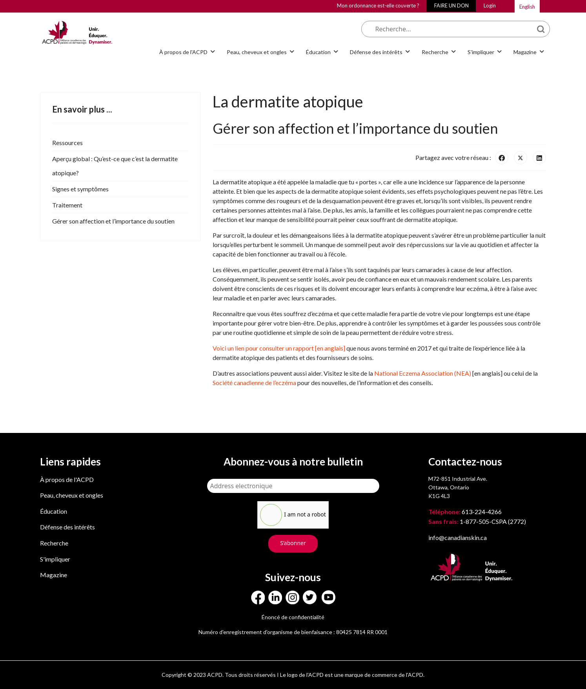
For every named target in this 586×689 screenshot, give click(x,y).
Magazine (53, 574)
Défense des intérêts (67, 527)
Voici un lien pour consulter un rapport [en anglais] (279, 348)
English (527, 7)
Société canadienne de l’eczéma (254, 382)
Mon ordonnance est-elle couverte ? (378, 5)
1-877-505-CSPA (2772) (477, 521)
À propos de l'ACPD (67, 479)
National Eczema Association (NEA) (422, 373)
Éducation (53, 511)
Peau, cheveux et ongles (71, 495)
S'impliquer (55, 559)
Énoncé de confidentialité (293, 617)
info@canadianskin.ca (457, 537)
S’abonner (293, 543)
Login (490, 5)
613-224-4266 (465, 511)
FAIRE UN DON (451, 5)
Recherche (54, 543)
